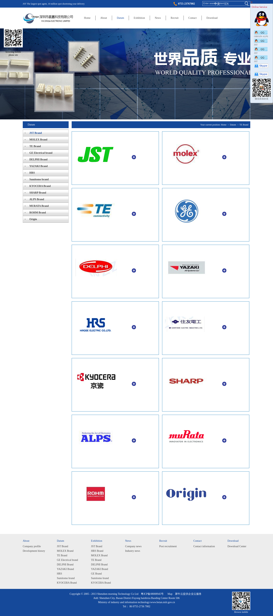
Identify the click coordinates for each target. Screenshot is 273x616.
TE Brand (243, 124)
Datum (233, 124)
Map (169, 593)
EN (226, 3)
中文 (217, 3)
